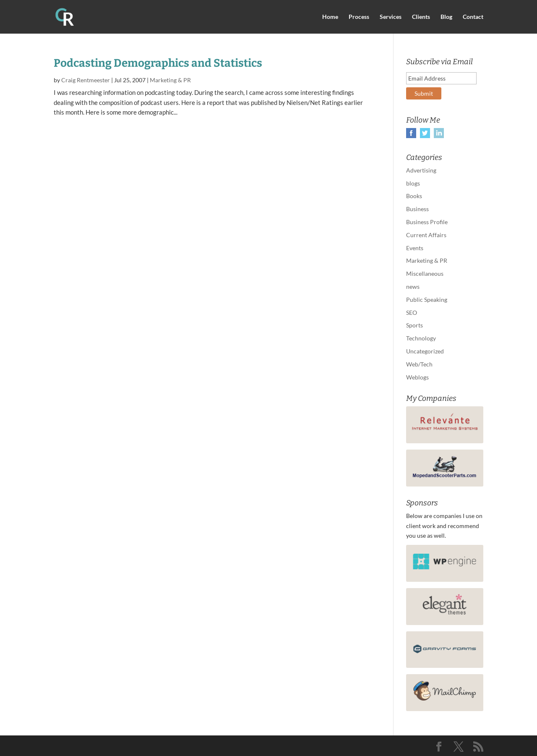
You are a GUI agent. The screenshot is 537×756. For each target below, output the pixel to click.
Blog (446, 17)
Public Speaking (426, 299)
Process (359, 17)
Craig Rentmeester (85, 80)
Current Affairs (426, 234)
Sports (414, 325)
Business (417, 208)
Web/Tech (419, 364)
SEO (411, 312)
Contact (473, 17)
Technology (421, 338)
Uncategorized (425, 351)
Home (330, 17)
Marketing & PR (170, 80)
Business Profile (427, 221)
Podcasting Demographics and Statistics (158, 63)
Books (414, 195)
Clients (421, 17)
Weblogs (417, 377)
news (413, 286)
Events (414, 247)
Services (390, 17)
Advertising (421, 170)
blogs (413, 183)
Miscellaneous (424, 273)
